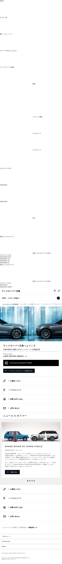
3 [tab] (32, 480)
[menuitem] (11, 304)
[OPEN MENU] (2, 1)
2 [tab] (29, 480)
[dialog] (31, 219)
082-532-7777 (11, 559)
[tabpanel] (31, 449)
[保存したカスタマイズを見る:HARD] (25, 253)
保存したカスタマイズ (7, 236)
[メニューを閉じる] (16, 159)
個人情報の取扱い (6, 541)
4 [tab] (34, 480)
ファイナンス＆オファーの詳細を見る (22, 371)
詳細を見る (15, 472)
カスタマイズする (5, 168)
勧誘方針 (4, 546)
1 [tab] (27, 480)
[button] (19, 17)
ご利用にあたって (6, 536)
